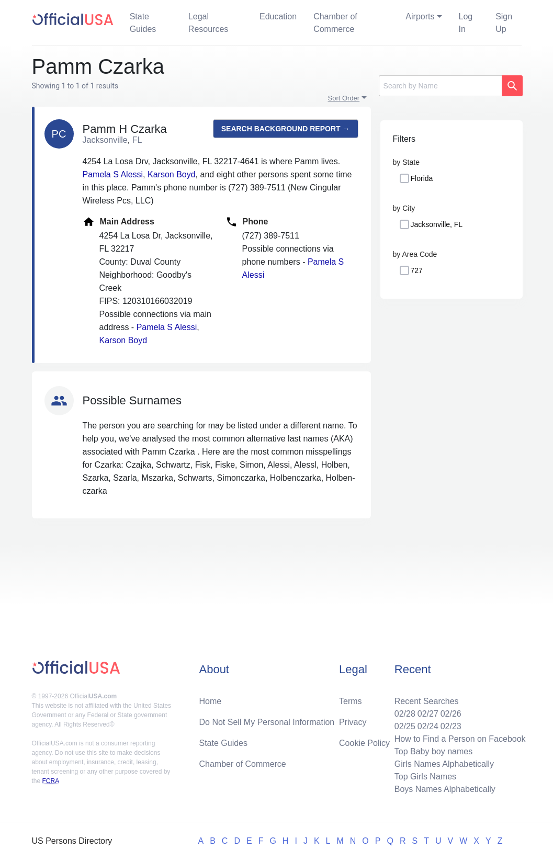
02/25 (404, 726)
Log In (466, 22)
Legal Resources (208, 22)
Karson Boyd (172, 174)
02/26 (451, 713)
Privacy (352, 722)
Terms (350, 701)
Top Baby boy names (433, 751)
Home (210, 701)
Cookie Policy (364, 743)
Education (278, 16)
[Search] (440, 85)
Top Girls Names (425, 776)
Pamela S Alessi (113, 174)
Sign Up (503, 22)
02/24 (427, 726)
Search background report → (285, 128)
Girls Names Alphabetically (444, 764)
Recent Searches (426, 701)
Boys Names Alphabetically (444, 789)
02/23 (451, 726)
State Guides (143, 22)
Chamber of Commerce (335, 22)
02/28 (404, 713)
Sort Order (344, 98)
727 (417, 270)
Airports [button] (419, 16)
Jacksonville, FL (437, 224)
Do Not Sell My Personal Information (266, 722)
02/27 (427, 713)
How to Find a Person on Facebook (460, 738)
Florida (422, 178)
